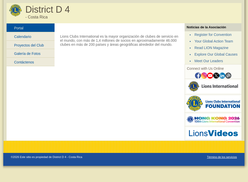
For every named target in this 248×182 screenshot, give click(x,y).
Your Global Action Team (213, 41)
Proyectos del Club (29, 45)
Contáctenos (24, 62)
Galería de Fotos (27, 54)
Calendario (22, 37)
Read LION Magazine (211, 48)
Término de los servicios (222, 156)
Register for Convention (213, 35)
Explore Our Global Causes (215, 54)
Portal (18, 28)
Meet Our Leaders (208, 61)
